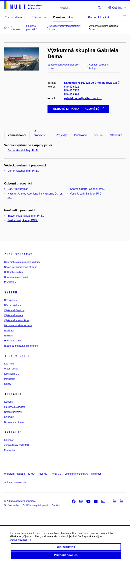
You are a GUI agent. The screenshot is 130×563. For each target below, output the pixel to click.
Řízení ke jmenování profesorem (21, 345)
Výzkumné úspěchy (14, 310)
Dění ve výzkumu (13, 305)
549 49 (71, 86)
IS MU (31, 473)
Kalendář (9, 440)
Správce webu (11, 505)
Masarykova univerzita (24, 501)
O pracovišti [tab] (40, 133)
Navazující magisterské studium (20, 267)
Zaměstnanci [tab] (17, 135)
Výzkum (10, 292)
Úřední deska (11, 368)
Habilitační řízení (13, 340)
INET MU (43, 473)
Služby (7, 384)
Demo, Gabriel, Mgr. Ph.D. (23, 150)
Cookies (56, 505)
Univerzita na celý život (16, 277)
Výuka (98, 135)
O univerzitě (17, 356)
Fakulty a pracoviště (14, 407)
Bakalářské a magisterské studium (22, 262)
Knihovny (9, 417)
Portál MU (56, 473)
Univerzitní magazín (14, 473)
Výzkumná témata (13, 315)
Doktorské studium (14, 272)
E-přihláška (10, 282)
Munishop (96, 473)
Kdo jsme (9, 363)
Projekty (8, 335)
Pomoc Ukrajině (98, 17)
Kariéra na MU (11, 373)
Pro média (9, 450)
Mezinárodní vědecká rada (18, 325)
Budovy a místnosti (14, 422)
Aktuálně (13, 432)
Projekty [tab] (61, 135)
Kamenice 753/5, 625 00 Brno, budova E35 (92, 82)
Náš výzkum (10, 300)
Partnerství (10, 379)
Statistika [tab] (116, 135)
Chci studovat (18, 254)
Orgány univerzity (13, 412)
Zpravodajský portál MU (16, 445)
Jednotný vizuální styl (15, 482)
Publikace (9, 330)
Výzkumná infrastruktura (16, 320)
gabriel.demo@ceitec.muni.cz (83, 98)
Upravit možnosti (20, 542)
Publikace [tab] (80, 135)
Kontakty (8, 401)
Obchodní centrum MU (76, 473)
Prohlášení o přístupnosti (35, 505)
